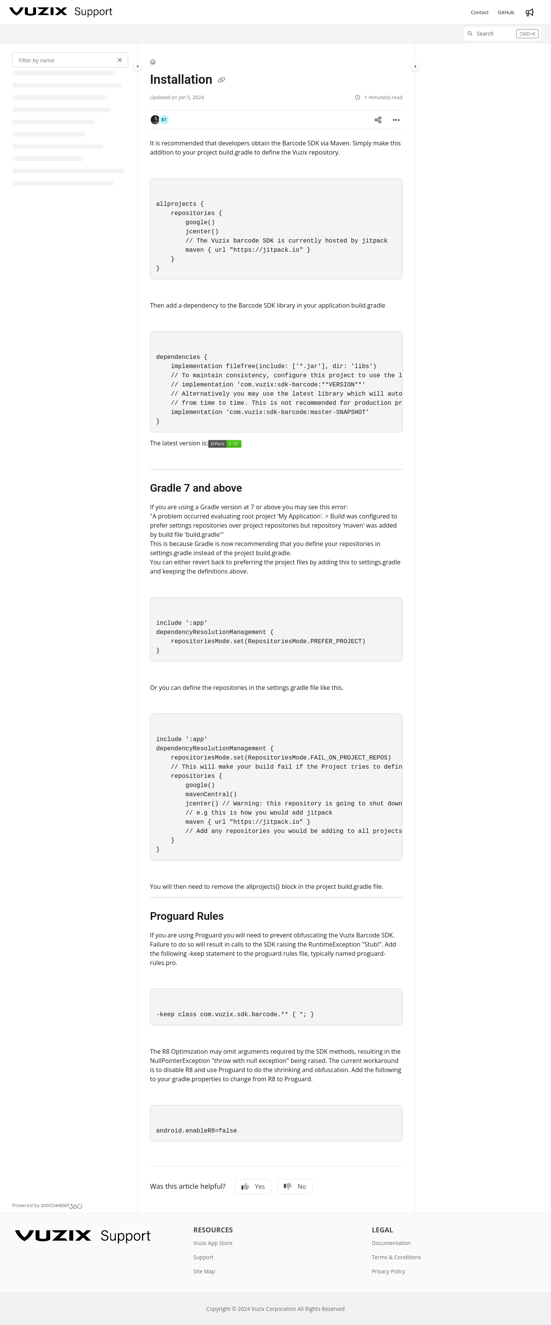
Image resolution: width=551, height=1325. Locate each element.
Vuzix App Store (212, 1243)
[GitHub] (506, 12)
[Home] (153, 61)
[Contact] (480, 12)
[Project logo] (60, 12)
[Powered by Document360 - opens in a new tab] (47, 1205)
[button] (502, 33)
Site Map (204, 1271)
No (295, 1186)
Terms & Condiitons (396, 1257)
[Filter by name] (70, 60)
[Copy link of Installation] (221, 81)
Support (203, 1257)
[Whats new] (529, 12)
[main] (276, 628)
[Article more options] (396, 120)
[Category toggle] (137, 66)
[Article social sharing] (378, 120)
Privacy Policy (388, 1271)
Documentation (391, 1243)
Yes (253, 1186)
